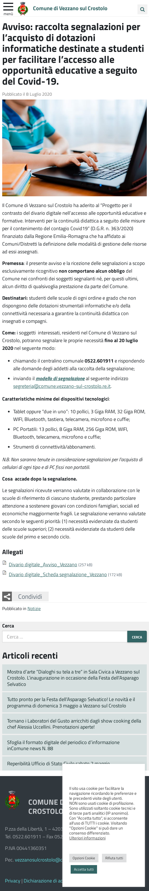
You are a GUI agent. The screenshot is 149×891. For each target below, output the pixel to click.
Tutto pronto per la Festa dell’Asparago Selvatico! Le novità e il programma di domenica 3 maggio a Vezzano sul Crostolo (71, 702)
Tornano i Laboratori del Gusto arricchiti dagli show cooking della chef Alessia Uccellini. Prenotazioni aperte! (74, 723)
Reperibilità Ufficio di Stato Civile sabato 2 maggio (58, 763)
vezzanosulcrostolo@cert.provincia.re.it (56, 859)
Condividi (30, 596)
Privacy (12, 880)
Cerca (8, 625)
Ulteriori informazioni (87, 838)
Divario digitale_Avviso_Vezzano (43, 564)
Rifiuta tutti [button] (114, 857)
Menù (8, 13)
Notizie (34, 608)
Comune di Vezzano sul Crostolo (74, 8)
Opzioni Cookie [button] (84, 857)
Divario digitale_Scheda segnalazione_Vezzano (58, 574)
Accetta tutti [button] (84, 869)
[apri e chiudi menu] (8, 6)
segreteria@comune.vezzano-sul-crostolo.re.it (62, 386)
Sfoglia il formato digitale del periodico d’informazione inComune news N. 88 (63, 745)
